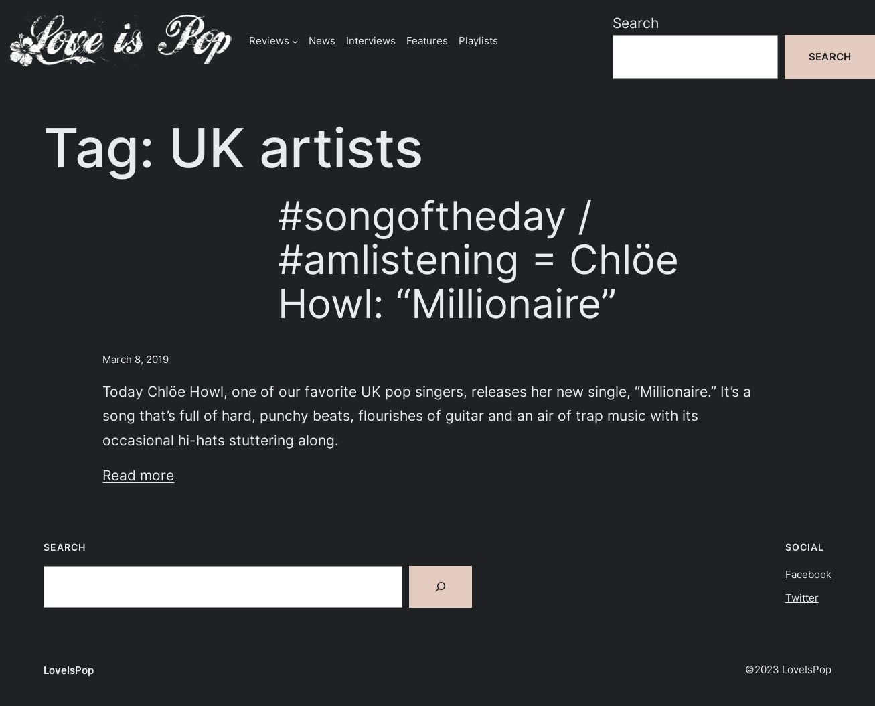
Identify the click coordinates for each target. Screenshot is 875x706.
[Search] (440, 587)
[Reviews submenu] (295, 41)
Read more (138, 475)
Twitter (802, 597)
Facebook (808, 574)
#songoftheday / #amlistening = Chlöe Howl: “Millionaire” (478, 260)
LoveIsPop (69, 670)
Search (636, 22)
